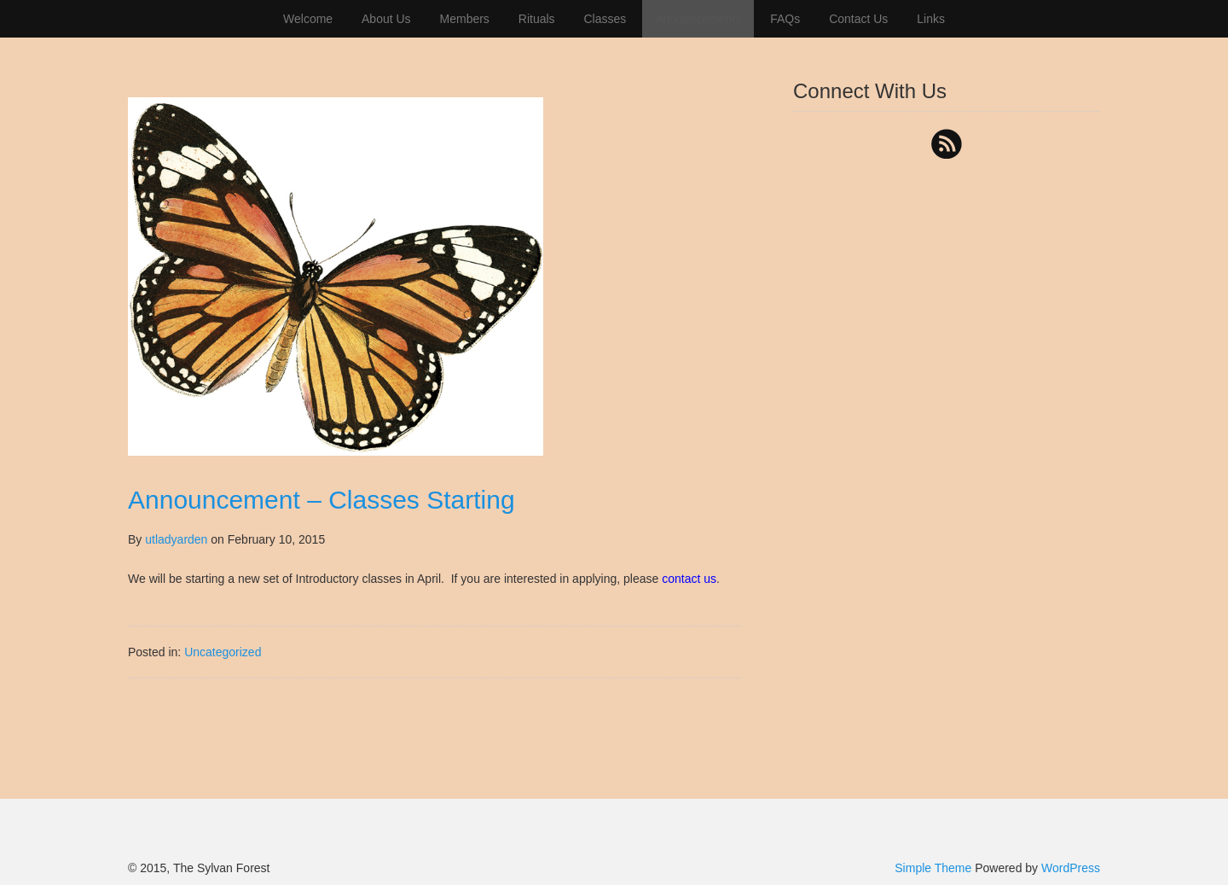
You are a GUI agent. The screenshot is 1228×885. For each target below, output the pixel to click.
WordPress (1070, 868)
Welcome (308, 19)
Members (464, 19)
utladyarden (176, 539)
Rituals (536, 19)
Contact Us (858, 19)
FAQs (785, 19)
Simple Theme (933, 868)
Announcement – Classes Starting (321, 500)
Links (931, 19)
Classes (604, 19)
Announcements (698, 19)
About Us (386, 19)
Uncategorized (222, 652)
